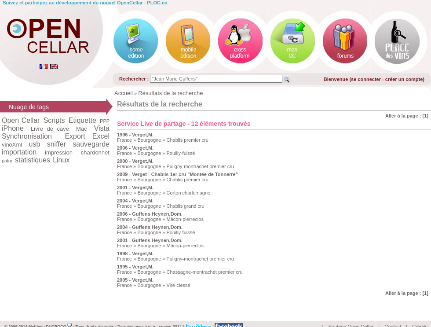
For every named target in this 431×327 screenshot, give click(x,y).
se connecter (366, 79)
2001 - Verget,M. (135, 187)
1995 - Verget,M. (135, 266)
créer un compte (404, 79)
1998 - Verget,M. (135, 253)
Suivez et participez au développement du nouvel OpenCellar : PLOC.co (85, 2)
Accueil (123, 93)
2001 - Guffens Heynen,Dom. (150, 240)
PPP (105, 121)
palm (7, 160)
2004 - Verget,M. (135, 200)
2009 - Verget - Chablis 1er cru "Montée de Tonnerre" (177, 174)
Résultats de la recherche (170, 93)
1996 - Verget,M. (135, 134)
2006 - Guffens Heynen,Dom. (150, 214)
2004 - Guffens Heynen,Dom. (150, 227)
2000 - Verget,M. (135, 161)
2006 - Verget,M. (135, 148)
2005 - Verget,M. (135, 280)
